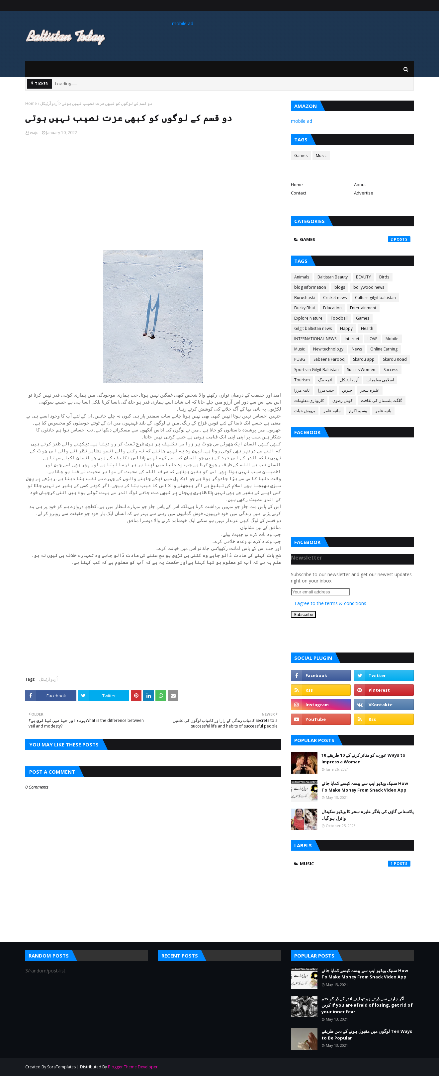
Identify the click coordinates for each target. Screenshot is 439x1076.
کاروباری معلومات (309, 400)
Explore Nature (308, 318)
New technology (328, 349)
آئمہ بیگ (325, 380)
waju (34, 132)
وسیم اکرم (358, 411)
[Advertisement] (153, 192)
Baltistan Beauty (332, 277)
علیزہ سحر (369, 390)
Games (300, 155)
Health (367, 328)
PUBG (299, 359)
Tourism (302, 380)
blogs (339, 287)
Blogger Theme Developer (133, 1067)
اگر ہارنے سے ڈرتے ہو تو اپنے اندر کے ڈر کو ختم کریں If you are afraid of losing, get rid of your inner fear (367, 1005)
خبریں (347, 390)
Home (31, 103)
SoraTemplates (61, 1067)
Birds (384, 277)
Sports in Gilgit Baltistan (316, 369)
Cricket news (335, 297)
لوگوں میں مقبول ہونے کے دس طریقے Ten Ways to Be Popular (366, 1034)
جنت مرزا (326, 390)
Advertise (363, 193)
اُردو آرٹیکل (49, 103)
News (357, 349)
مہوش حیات (304, 411)
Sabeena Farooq (329, 359)
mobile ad (182, 23)
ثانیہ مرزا (301, 390)
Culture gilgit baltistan (375, 297)
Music (321, 155)
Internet (352, 339)
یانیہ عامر (383, 411)
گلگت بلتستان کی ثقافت (381, 400)
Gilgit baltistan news (313, 328)
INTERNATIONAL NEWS (315, 339)
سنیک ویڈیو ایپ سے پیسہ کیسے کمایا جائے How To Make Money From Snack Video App (364, 786)
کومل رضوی (342, 400)
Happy (346, 328)
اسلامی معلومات (380, 380)
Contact (298, 193)
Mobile (392, 339)
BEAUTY (363, 277)
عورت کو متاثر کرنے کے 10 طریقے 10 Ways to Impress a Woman (363, 758)
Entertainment (363, 308)
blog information (310, 287)
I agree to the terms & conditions (330, 603)
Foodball (339, 318)
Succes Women (361, 369)
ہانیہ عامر (332, 411)
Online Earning (383, 349)
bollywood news (368, 287)
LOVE (372, 339)
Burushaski (304, 297)
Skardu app (364, 359)
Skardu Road (395, 359)
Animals (301, 277)
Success (391, 369)
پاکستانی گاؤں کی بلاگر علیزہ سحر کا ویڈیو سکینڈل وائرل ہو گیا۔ (367, 814)
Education (332, 308)
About (360, 185)
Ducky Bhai (304, 308)
